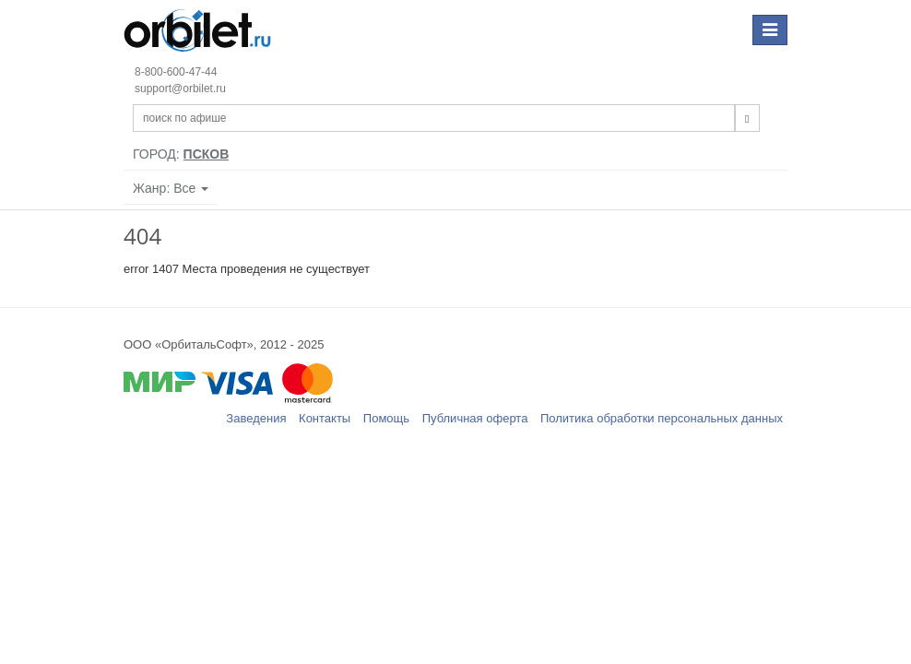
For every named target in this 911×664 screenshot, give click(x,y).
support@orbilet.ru (180, 88)
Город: (181, 154)
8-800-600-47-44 (176, 71)
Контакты (324, 418)
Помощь (386, 418)
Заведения (256, 418)
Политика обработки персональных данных (661, 418)
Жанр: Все (170, 188)
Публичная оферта (475, 418)
